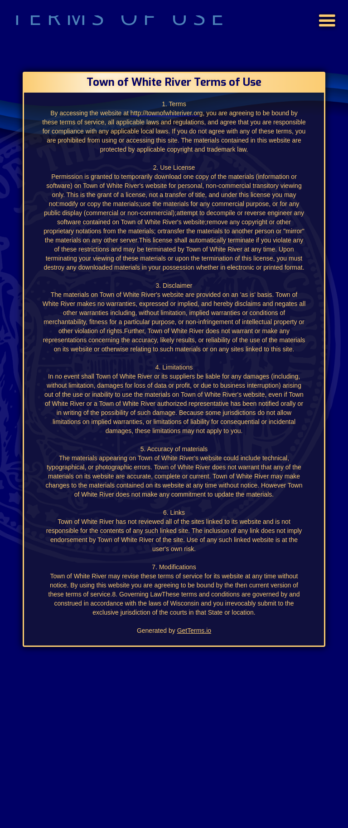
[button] (327, 8)
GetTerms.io (194, 630)
